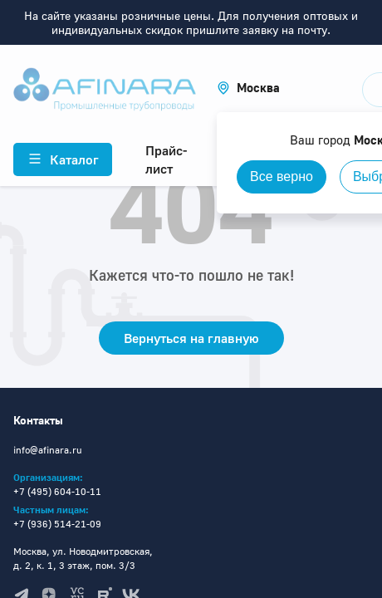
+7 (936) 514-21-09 (57, 523)
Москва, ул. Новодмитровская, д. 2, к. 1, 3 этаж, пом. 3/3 (83, 558)
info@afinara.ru (47, 450)
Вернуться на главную (191, 338)
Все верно (281, 176)
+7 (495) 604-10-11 (57, 491)
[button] (248, 88)
